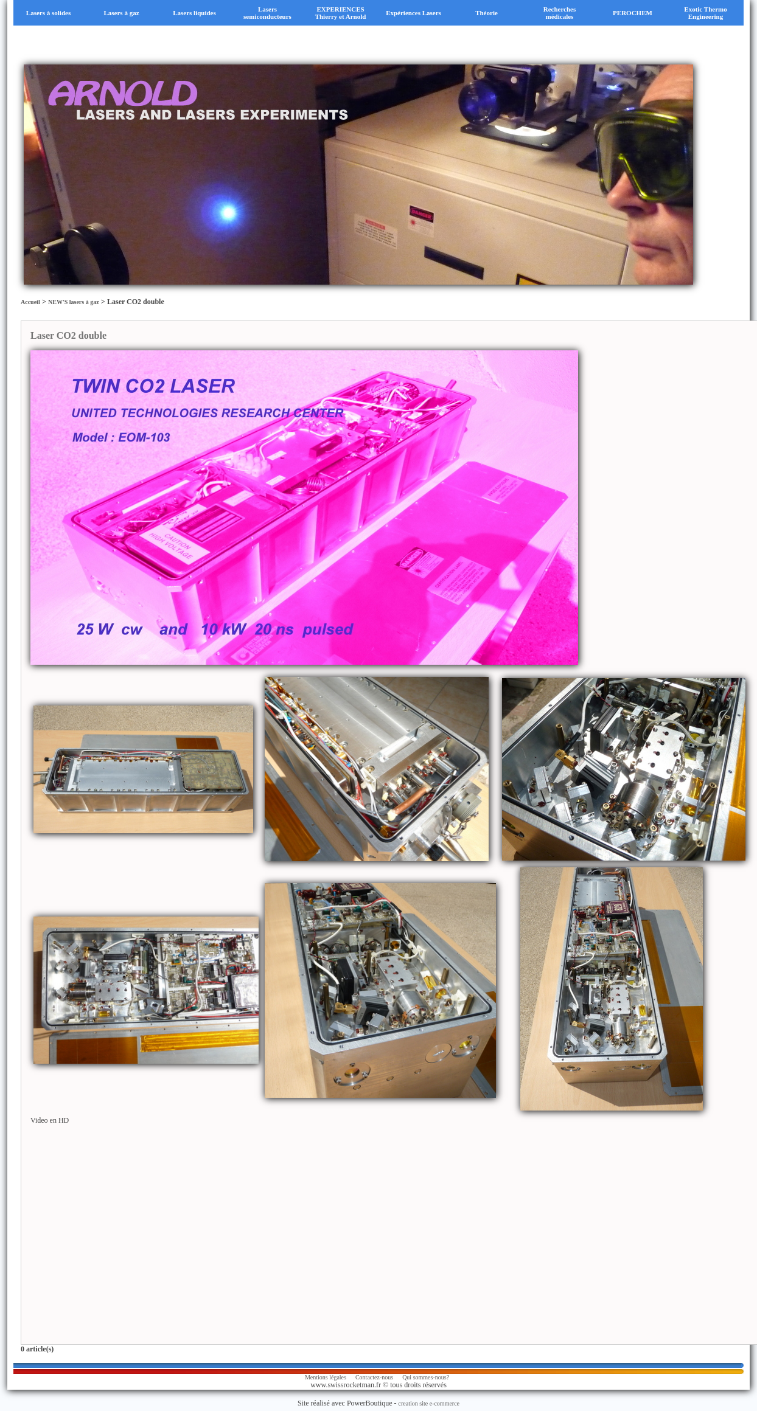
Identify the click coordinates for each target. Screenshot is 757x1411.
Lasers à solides (48, 12)
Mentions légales (325, 1377)
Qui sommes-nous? (425, 1377)
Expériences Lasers (413, 12)
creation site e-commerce (429, 1403)
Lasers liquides (194, 12)
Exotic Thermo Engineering (705, 12)
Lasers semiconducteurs (267, 12)
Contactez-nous (374, 1377)
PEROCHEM (632, 12)
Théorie (486, 12)
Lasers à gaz (121, 12)
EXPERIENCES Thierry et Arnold (340, 12)
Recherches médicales (559, 12)
